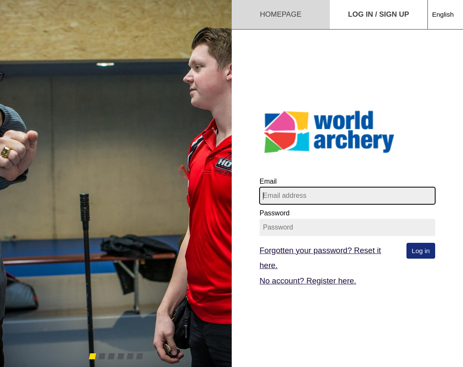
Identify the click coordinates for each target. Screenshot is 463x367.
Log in (421, 250)
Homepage (281, 14)
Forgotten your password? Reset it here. (320, 258)
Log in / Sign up (378, 14)
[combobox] (445, 6)
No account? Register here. (308, 280)
